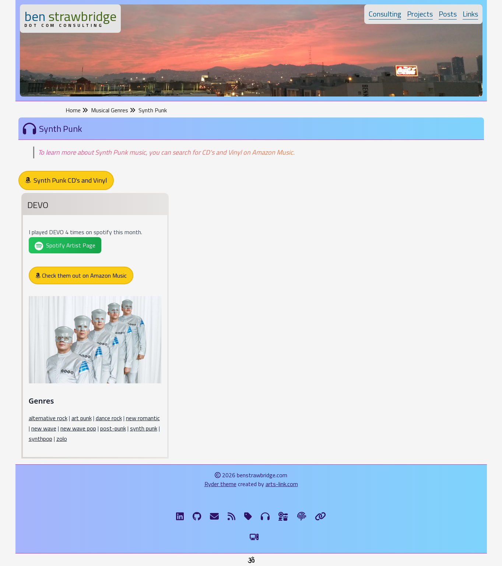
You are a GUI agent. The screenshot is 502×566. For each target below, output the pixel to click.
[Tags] (248, 516)
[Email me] (214, 516)
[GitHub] (197, 516)
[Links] (320, 516)
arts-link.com (282, 483)
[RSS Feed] (231, 516)
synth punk (143, 428)
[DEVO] (95, 327)
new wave (43, 428)
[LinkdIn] (180, 516)
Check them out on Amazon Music (81, 275)
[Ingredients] (283, 516)
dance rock (109, 418)
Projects (420, 14)
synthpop (40, 438)
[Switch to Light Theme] (254, 537)
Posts (448, 14)
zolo (61, 438)
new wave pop (78, 428)
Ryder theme (220, 483)
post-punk (113, 428)
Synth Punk (152, 110)
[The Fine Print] (301, 516)
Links (470, 14)
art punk (81, 418)
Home (77, 110)
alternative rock (48, 418)
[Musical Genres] (265, 516)
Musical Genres (113, 110)
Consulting (385, 14)
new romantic (143, 418)
